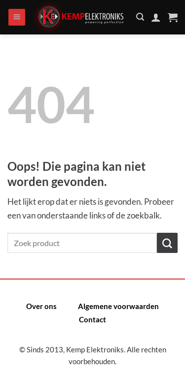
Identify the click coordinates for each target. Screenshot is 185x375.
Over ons (41, 306)
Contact (92, 319)
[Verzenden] (167, 243)
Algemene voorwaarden (118, 306)
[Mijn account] (156, 17)
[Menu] (16, 17)
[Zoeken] (140, 17)
